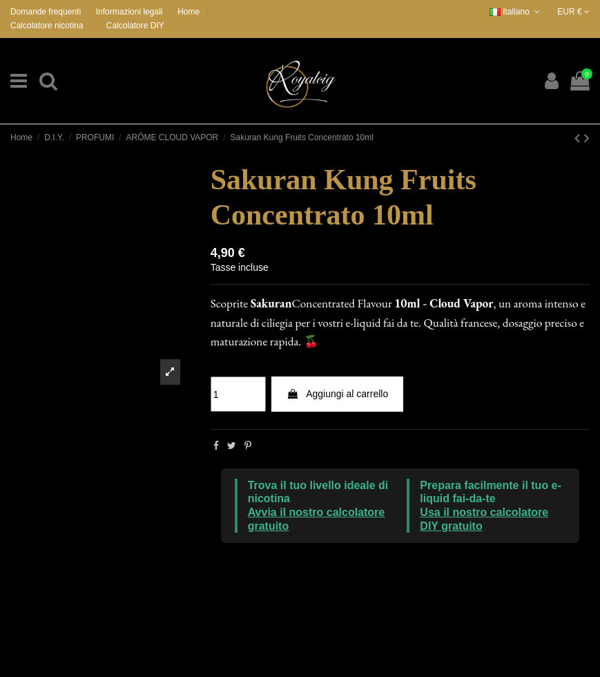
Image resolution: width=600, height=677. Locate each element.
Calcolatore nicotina (46, 25)
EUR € (573, 12)
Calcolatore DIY (135, 25)
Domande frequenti (46, 12)
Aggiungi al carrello (337, 393)
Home (188, 12)
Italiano (516, 12)
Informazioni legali (130, 12)
